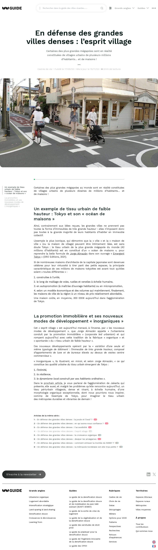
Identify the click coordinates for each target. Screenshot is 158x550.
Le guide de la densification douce (85, 497)
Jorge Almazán (79, 253)
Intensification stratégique (41, 505)
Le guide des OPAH (78, 546)
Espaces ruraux (143, 501)
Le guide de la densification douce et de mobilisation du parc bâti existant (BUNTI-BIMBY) (85, 504)
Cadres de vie (115, 497)
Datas (111, 505)
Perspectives (115, 526)
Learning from (35, 522)
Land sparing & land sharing (42, 509)
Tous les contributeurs (142, 525)
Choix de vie (114, 501)
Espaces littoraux (144, 497)
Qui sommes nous (144, 531)
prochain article (53, 383)
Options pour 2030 (118, 518)
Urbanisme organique (39, 497)
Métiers (112, 514)
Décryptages (115, 509)
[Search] (73, 9)
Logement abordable (39, 501)
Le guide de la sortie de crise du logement (84, 512)
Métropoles (141, 505)
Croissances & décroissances (42, 518)
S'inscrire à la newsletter (21, 474)
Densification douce (38, 514)
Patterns (113, 522)
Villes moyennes (143, 509)
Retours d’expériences (115, 536)
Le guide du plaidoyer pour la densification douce (83, 533)
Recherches (114, 530)
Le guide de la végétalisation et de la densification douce (85, 519)
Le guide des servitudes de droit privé (84, 526)
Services (113, 542)
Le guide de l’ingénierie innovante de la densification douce (84, 540)
